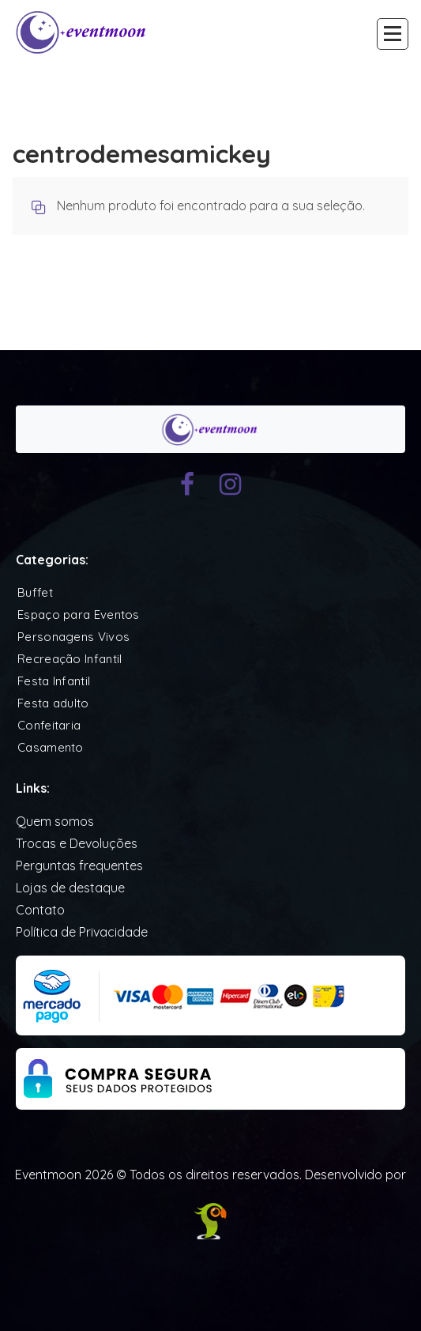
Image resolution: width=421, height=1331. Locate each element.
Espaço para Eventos (78, 614)
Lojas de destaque (70, 888)
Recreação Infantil (69, 658)
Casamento (50, 747)
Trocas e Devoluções (76, 843)
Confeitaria (49, 725)
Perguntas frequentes (79, 865)
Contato (40, 910)
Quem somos (55, 821)
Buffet (35, 592)
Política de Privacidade (82, 932)
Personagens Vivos (73, 636)
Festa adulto (53, 703)
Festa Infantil (53, 680)
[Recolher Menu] (392, 34)
